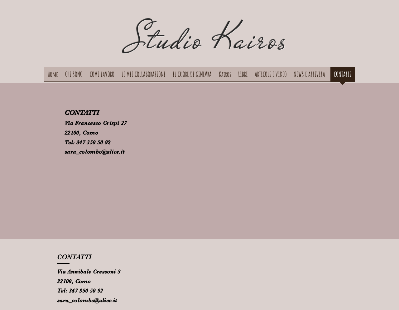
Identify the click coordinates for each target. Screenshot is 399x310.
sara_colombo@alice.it (95, 152)
